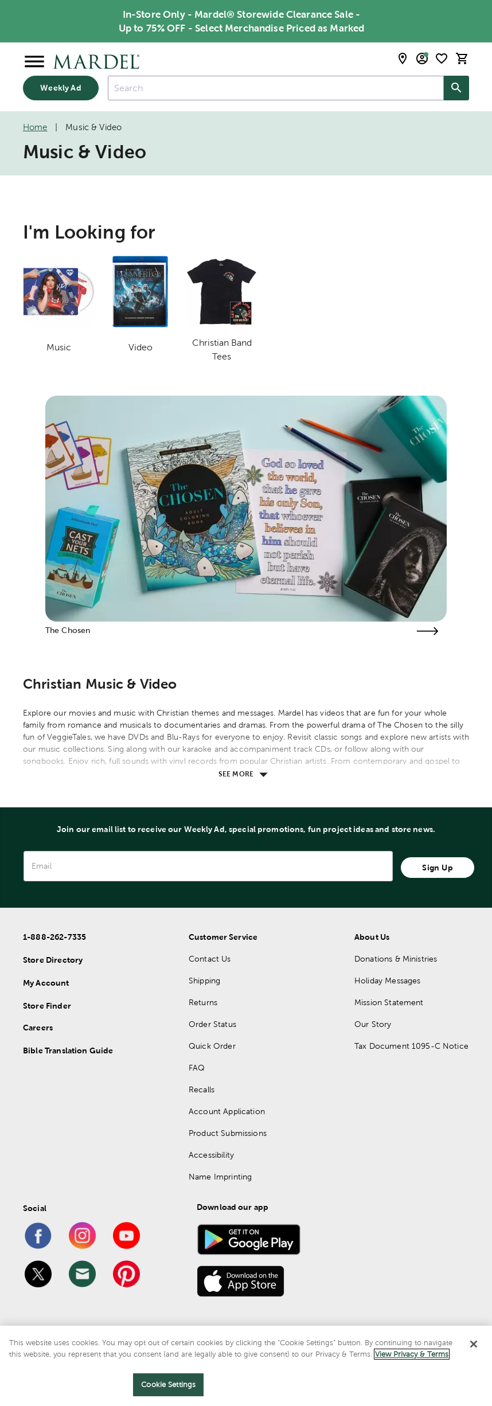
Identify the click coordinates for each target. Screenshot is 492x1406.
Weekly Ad (60, 87)
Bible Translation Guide (68, 1050)
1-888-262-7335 (54, 937)
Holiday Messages (387, 980)
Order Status (212, 1024)
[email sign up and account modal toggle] (422, 58)
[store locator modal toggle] (402, 58)
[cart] (462, 58)
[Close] (473, 1344)
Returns (203, 1002)
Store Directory (53, 959)
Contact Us (210, 958)
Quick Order (212, 1045)
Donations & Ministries (395, 958)
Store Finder (47, 1005)
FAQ (197, 1067)
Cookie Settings (168, 1384)
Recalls (201, 1089)
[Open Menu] (34, 61)
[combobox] (276, 88)
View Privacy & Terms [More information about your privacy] (411, 1354)
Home (35, 127)
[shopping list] (441, 58)
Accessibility (211, 1154)
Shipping (204, 980)
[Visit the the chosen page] (427, 631)
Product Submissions (228, 1133)
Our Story (372, 1024)
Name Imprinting (220, 1176)
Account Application (227, 1111)
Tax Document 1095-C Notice (411, 1045)
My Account (46, 982)
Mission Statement (389, 1002)
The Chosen (68, 630)
